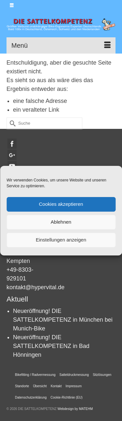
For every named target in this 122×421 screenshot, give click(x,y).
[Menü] (61, 45)
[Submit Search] (11, 123)
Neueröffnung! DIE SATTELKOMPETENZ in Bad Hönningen (51, 346)
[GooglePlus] (12, 155)
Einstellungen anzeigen (61, 239)
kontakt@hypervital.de (35, 287)
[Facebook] (12, 144)
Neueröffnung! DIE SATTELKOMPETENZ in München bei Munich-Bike (63, 320)
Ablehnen (61, 222)
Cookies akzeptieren (61, 204)
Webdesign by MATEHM (75, 409)
